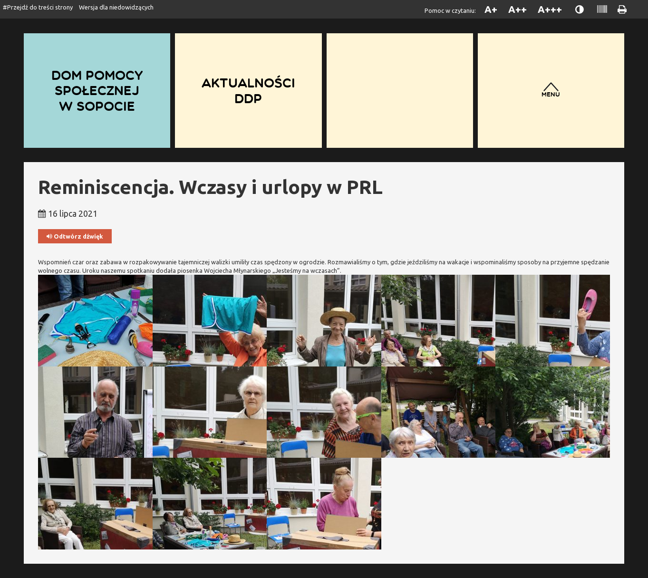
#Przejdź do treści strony (38, 7)
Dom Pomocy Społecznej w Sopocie (97, 90)
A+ (490, 9)
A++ (517, 9)
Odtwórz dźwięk (75, 236)
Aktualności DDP (248, 90)
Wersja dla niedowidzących (116, 7)
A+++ (550, 9)
